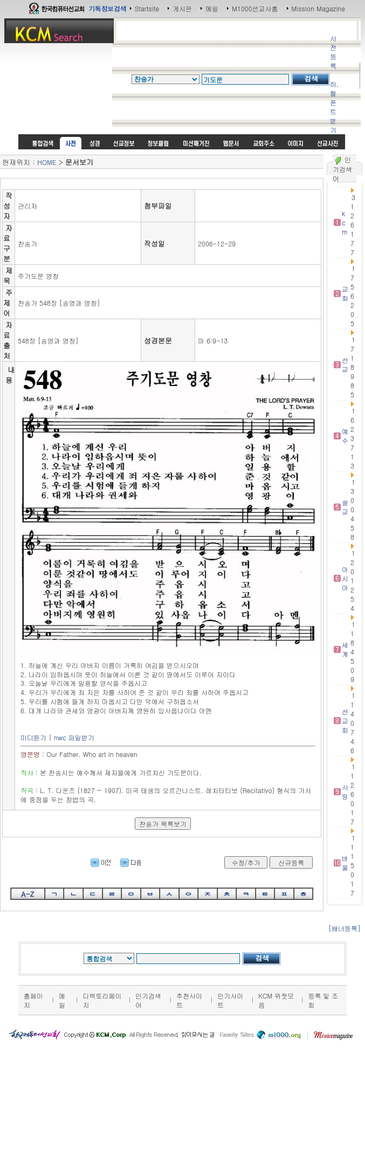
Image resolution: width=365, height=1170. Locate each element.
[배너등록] (344, 928)
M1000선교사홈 (255, 8)
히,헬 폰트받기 (334, 106)
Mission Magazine (319, 8)
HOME (46, 162)
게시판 (182, 8)
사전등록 (333, 51)
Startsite (147, 8)
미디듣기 (33, 737)
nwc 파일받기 (74, 737)
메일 (211, 8)
